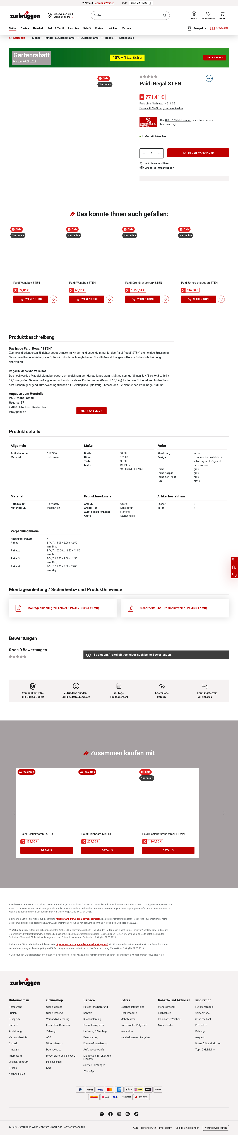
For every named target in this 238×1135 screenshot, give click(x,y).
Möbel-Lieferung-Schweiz (61, 1055)
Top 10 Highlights (205, 1049)
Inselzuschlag (54, 1061)
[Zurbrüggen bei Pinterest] (128, 1114)
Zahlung (51, 1031)
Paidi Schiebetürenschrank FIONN (163, 834)
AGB (48, 1037)
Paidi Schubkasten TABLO (36, 834)
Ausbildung (15, 1031)
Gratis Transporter (93, 1025)
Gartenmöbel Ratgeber (134, 1025)
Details (46, 850)
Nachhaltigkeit (17, 1074)
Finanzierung (90, 1037)
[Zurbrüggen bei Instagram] (119, 1114)
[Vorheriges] (13, 813)
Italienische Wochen (169, 1019)
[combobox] (130, 15)
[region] (63, 86)
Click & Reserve (54, 1013)
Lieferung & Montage (95, 1031)
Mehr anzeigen (91, 410)
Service (89, 1000)
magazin (14, 1049)
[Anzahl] (151, 153)
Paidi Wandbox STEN (26, 282)
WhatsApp (89, 1071)
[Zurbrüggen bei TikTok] (136, 1114)
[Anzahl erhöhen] (159, 153)
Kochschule (164, 1013)
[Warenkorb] (222, 15)
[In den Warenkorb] (198, 152)
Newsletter (127, 1031)
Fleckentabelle (129, 1013)
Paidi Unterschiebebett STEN (199, 282)
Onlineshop (54, 1000)
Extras (125, 1000)
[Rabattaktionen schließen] (235, 3)
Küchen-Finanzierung (95, 1043)
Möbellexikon (128, 1019)
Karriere (13, 1025)
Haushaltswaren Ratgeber (135, 1037)
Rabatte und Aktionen (174, 1000)
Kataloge (200, 1031)
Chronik (13, 1043)
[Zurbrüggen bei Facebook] (110, 1114)
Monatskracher (166, 1006)
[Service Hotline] (234, 560)
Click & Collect (54, 1006)
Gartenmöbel (202, 1013)
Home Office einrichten (208, 1043)
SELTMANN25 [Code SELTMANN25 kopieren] (141, 3)
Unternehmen (19, 1000)
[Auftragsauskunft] (234, 567)
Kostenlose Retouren (58, 1025)
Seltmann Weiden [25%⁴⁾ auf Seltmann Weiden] (104, 3)
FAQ (48, 1067)
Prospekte (15, 1019)
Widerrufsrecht (54, 1043)
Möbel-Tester (165, 1025)
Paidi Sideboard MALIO (96, 834)
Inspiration (203, 1000)
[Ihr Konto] (194, 15)
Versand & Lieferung (57, 1019)
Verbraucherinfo (18, 1037)
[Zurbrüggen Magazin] (102, 1114)
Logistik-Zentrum (18, 1061)
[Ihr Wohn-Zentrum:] (60, 15)
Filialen (13, 1013)
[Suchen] (165, 15)
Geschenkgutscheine (132, 1006)
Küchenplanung (92, 1019)
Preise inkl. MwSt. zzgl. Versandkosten (161, 108)
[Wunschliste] (208, 15)
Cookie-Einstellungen (187, 1127)
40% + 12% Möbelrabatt (178, 120)
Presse (13, 1067)
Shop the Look (203, 1019)
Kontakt (87, 1013)
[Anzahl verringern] (144, 153)
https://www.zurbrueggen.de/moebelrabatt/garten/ (82, 944)
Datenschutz (53, 1049)
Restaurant (15, 1006)
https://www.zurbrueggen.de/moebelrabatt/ (78, 919)
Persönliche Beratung (95, 1006)
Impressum (15, 1055)
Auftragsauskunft (93, 1049)
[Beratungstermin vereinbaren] (234, 574)
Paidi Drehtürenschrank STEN (143, 282)
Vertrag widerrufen (216, 1127)
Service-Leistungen (94, 1065)
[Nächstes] (224, 813)
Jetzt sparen (214, 57)
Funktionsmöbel (204, 1006)
